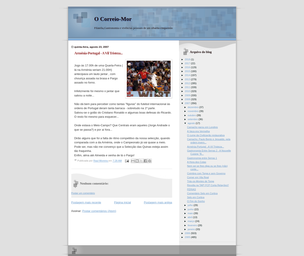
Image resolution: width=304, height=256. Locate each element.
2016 (188, 67)
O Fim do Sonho (196, 201)
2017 (188, 63)
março (191, 221)
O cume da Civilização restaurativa (206, 135)
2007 (188, 103)
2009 (188, 95)
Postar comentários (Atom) (99, 211)
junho (191, 209)
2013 (188, 79)
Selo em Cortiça (195, 197)
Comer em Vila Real (198, 177)
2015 (188, 71)
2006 (188, 233)
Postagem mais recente (86, 202)
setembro (193, 119)
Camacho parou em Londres (202, 127)
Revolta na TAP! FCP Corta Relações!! (208, 185)
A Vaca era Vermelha (198, 131)
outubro (192, 115)
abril (190, 217)
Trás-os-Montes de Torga (200, 181)
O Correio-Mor (113, 19)
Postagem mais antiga (158, 202)
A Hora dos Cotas (196, 162)
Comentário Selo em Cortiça (202, 193)
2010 (188, 91)
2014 (188, 75)
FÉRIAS (191, 189)
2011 (188, 87)
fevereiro (193, 225)
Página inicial (122, 202)
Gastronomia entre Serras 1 (202, 158)
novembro (193, 111)
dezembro (193, 107)
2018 (188, 59)
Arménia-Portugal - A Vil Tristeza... (205, 146)
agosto (192, 123)
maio (191, 213)
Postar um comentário (83, 193)
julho (190, 205)
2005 (188, 237)
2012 (188, 83)
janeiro (192, 229)
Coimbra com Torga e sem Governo (206, 173)
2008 (188, 99)
